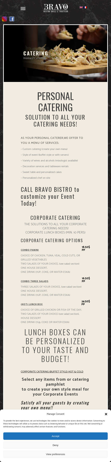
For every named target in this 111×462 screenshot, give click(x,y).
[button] (106, 414)
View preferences (55, 454)
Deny (55, 445)
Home (27, 58)
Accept (55, 436)
